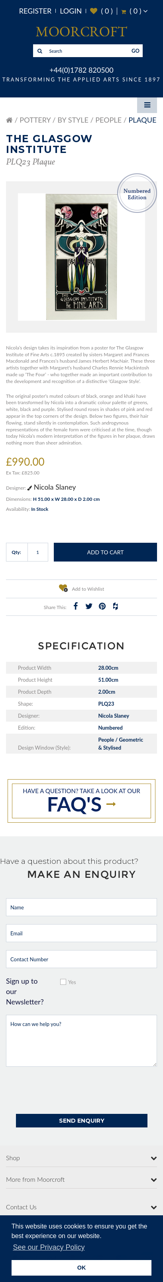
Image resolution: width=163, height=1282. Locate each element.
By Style (72, 120)
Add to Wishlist (81, 588)
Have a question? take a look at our (81, 801)
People (108, 120)
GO (135, 51)
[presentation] (66, 1090)
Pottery (35, 120)
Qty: (16, 552)
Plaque (142, 120)
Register (35, 11)
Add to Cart (105, 552)
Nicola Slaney (51, 486)
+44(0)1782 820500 (81, 69)
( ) (101, 11)
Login (71, 11)
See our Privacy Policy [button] (48, 1247)
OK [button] (81, 1267)
